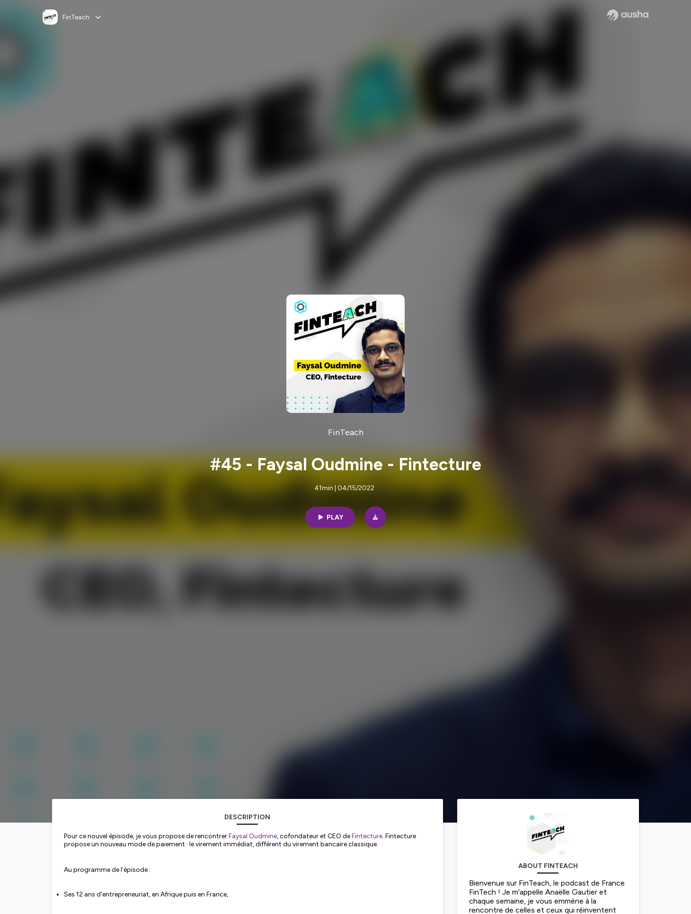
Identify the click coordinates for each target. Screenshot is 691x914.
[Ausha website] (627, 15)
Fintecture (367, 836)
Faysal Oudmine (253, 836)
